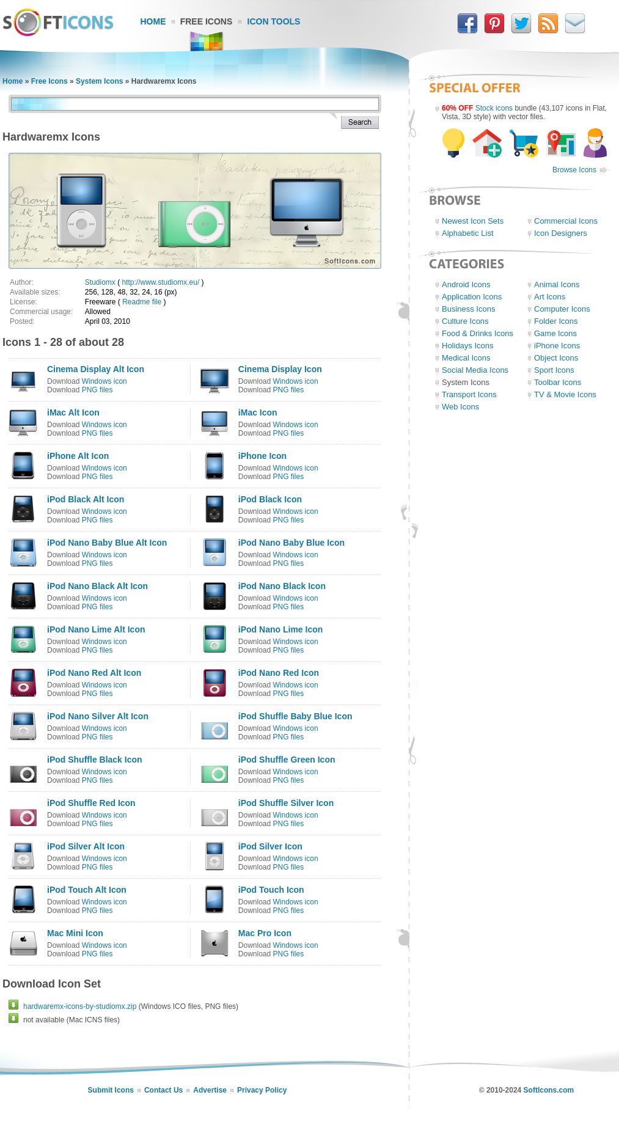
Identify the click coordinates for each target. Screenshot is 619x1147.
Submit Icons (111, 1090)
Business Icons (468, 308)
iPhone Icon (262, 456)
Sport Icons (554, 370)
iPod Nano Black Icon (282, 586)
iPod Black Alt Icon (85, 499)
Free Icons (206, 21)
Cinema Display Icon (280, 369)
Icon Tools (274, 21)
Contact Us (163, 1090)
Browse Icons (574, 170)
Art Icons (549, 296)
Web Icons (460, 406)
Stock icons (494, 108)
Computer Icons (562, 308)
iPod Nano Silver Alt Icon (97, 716)
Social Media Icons (475, 370)
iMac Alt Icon (73, 412)
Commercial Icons (566, 220)
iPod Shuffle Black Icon (94, 759)
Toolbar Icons (557, 382)
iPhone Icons (557, 345)
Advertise (210, 1090)
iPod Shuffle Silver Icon (286, 803)
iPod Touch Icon (271, 890)
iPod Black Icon (270, 499)
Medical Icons (466, 357)
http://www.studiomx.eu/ (161, 282)
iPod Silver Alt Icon (86, 846)
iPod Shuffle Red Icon (91, 803)
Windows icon (104, 381)
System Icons (99, 81)
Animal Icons (556, 284)
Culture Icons (465, 321)
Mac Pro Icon (264, 933)
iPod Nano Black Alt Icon (97, 586)
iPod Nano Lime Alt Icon (96, 629)
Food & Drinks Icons (477, 333)
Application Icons (472, 296)
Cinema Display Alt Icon (95, 369)
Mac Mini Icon (75, 933)
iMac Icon (257, 412)
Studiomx (100, 282)
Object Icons (556, 357)
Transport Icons (469, 394)
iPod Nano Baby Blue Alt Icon (107, 543)
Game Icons (555, 333)
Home (153, 21)
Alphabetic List (468, 233)
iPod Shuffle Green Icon (286, 759)
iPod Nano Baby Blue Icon (291, 543)
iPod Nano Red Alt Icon (94, 673)
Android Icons (466, 284)
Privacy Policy (262, 1090)
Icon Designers (560, 233)
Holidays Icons (468, 345)
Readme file (141, 302)
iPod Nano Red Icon (278, 673)
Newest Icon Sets (473, 220)
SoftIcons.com (549, 1090)
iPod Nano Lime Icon (280, 629)
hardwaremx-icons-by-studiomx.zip (79, 1006)
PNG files (97, 390)
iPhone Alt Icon (78, 456)
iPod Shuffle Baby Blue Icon (295, 716)
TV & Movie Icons (565, 394)
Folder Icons (556, 321)
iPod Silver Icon (270, 846)
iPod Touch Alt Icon (86, 890)
